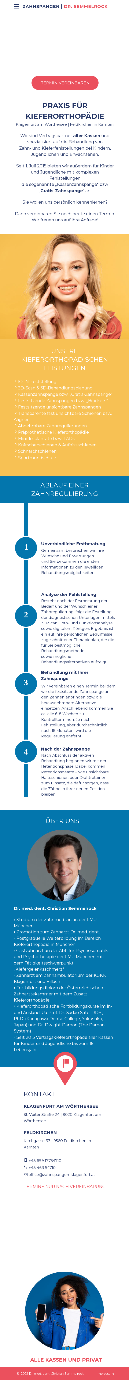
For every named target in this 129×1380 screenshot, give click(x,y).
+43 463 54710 (42, 1167)
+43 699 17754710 (45, 1160)
